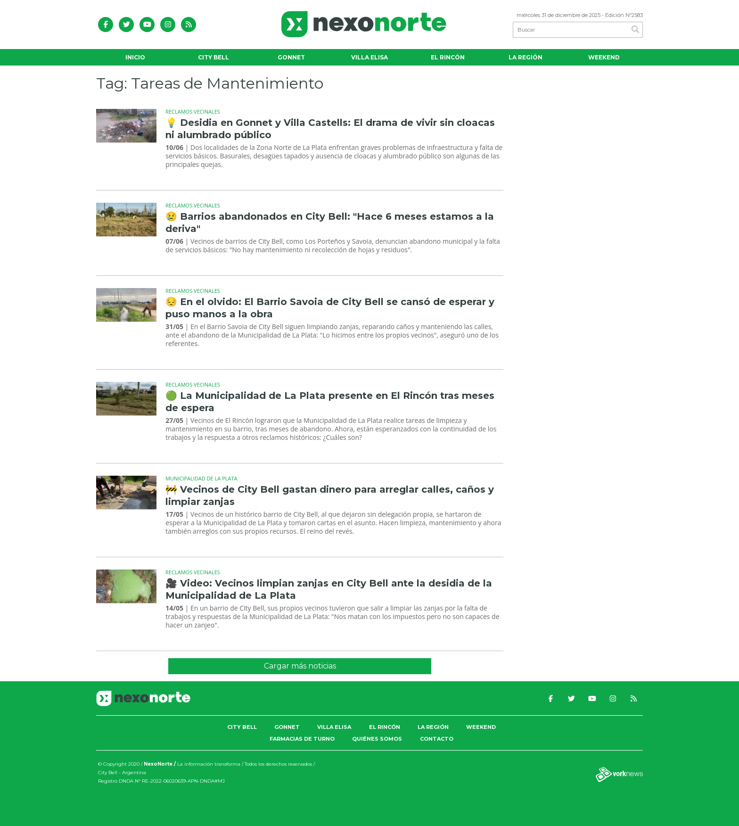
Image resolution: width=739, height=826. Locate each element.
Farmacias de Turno (302, 738)
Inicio (135, 57)
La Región (525, 57)
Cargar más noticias (300, 665)
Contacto (436, 738)
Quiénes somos (377, 738)
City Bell (213, 57)
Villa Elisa (369, 57)
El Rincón (448, 57)
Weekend (604, 57)
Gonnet (291, 57)
